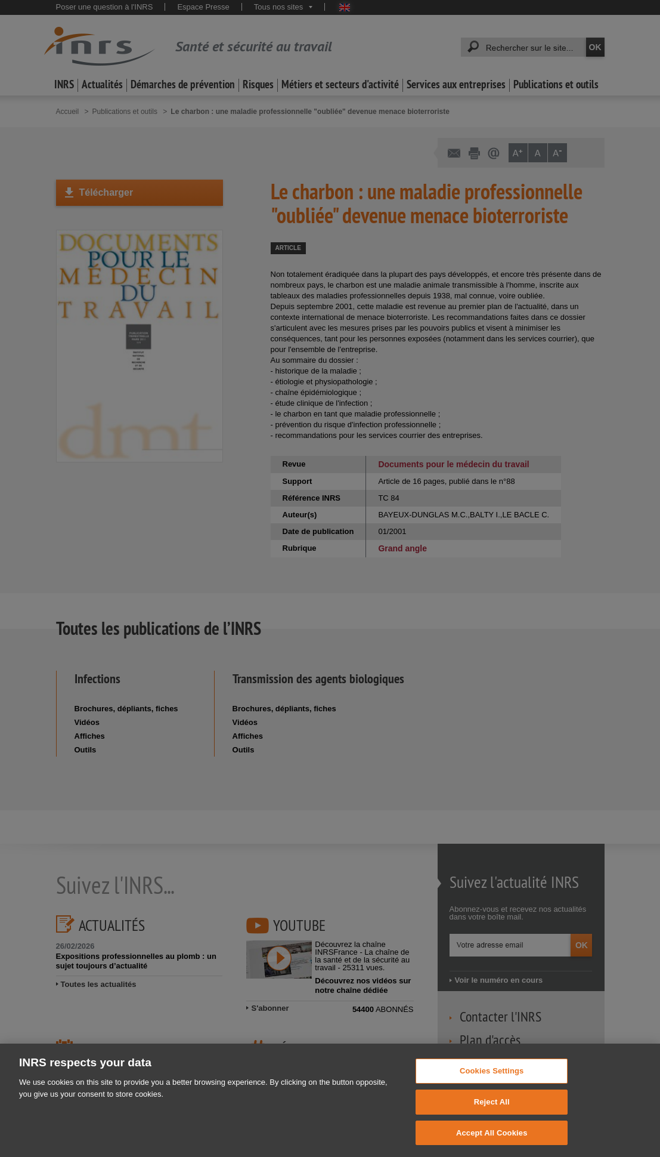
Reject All (492, 1120)
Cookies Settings (492, 1089)
